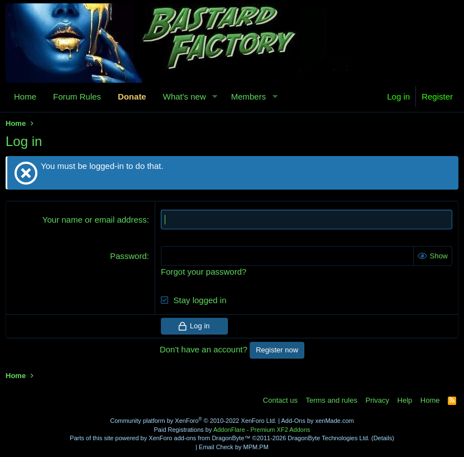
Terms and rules (331, 400)
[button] (215, 96)
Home (25, 96)
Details (383, 438)
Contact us (280, 400)
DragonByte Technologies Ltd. (329, 438)
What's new (184, 96)
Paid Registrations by (232, 429)
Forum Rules (77, 96)
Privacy (377, 400)
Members (248, 96)
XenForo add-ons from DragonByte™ (199, 438)
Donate (132, 96)
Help (405, 400)
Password (128, 256)
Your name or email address (94, 219)
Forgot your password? (203, 271)
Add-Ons (293, 420)
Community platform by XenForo (193, 420)
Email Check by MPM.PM (234, 447)
